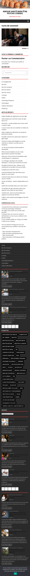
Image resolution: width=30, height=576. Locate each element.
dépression (5, 358)
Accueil (3, 245)
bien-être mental (20, 340)
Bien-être (4, 84)
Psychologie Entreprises (8, 100)
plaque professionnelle (9, 382)
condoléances (20, 352)
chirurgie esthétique (8, 352)
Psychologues (5, 103)
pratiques (5, 385)
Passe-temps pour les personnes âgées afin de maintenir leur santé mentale (17, 514)
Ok (15, 573)
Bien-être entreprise (7, 87)
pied (14, 376)
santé (21, 388)
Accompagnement (6, 82)
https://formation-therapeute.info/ (11, 231)
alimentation (23, 334)
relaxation (13, 385)
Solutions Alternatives (7, 106)
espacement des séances (9, 361)
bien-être (14, 337)
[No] (28, 571)
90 (13, 326)
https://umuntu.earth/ (8, 235)
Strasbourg (4, 108)
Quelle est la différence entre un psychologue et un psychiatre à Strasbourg (17, 551)
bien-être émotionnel (8, 346)
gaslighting (5, 364)
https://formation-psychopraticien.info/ (13, 233)
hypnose (10, 367)
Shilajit (18, 394)
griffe (4, 367)
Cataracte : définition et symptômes (18, 420)
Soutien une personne (8, 400)
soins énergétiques (7, 397)
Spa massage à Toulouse (9, 403)
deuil (17, 355)
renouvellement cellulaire (10, 388)
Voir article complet (6, 286)
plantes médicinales (8, 379)
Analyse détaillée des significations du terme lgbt (14, 116)
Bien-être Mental (6, 90)
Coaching (4, 95)
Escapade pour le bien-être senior (10, 169)
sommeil (17, 397)
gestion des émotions (17, 364)
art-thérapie (5, 337)
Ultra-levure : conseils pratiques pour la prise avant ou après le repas (18, 309)
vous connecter (12, 62)
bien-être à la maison (20, 343)
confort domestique (8, 355)
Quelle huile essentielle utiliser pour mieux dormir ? (15, 186)
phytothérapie (6, 376)
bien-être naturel (7, 343)
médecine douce (21, 373)
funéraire (20, 361)
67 (13, 489)
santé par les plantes (8, 394)
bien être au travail (7, 349)
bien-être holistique (8, 340)
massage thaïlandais (20, 370)
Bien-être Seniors (6, 92)
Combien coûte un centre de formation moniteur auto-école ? (18, 455)
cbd (16, 349)
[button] (28, 21)
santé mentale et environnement (11, 391)
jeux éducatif (18, 367)
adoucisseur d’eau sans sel (9, 334)
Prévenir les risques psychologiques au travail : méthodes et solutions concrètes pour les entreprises (14, 143)
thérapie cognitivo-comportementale (13, 406)
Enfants (4, 98)
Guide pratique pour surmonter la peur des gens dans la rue (18, 291)
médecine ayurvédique (8, 373)
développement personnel (18, 358)
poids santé (21, 382)
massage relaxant (7, 370)
